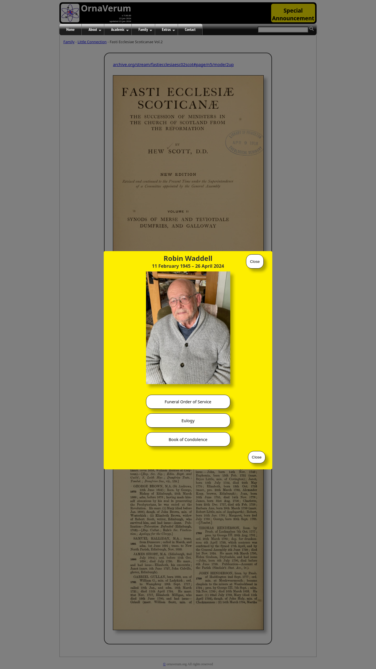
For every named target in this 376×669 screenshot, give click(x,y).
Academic (120, 30)
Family (145, 30)
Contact (190, 29)
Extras (168, 30)
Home (70, 29)
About (95, 30)
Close (255, 261)
